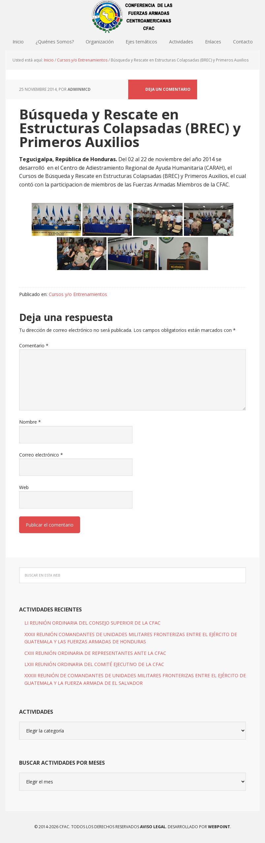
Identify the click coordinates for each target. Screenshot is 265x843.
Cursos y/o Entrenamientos (78, 294)
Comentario (33, 345)
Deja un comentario (168, 89)
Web (24, 487)
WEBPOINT (219, 827)
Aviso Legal (152, 827)
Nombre (30, 422)
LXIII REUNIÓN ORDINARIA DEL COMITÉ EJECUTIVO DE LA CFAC (94, 664)
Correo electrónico (41, 455)
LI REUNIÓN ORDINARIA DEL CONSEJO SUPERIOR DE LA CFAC (92, 623)
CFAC (132, 16)
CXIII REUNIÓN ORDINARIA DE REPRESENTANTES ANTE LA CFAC (95, 653)
